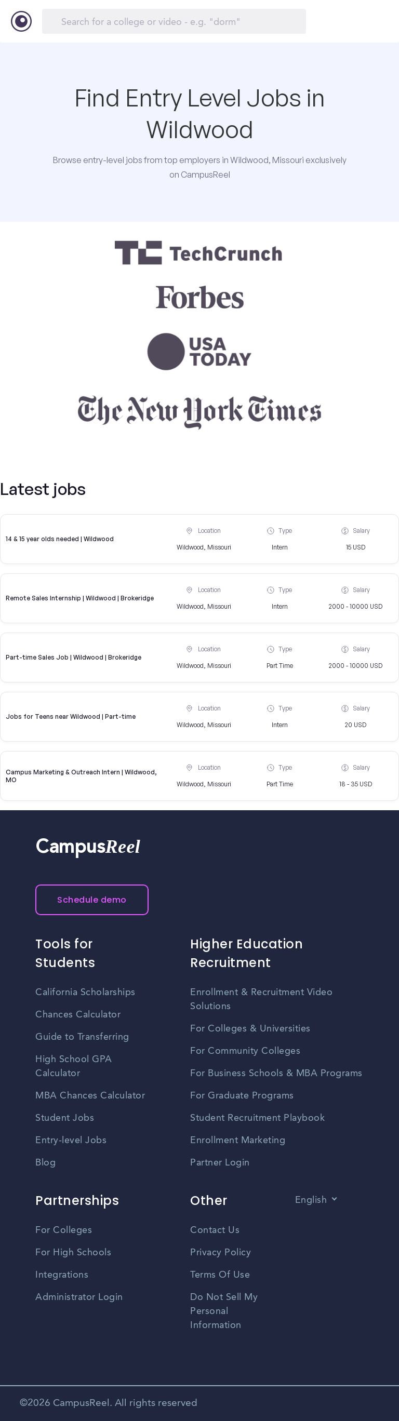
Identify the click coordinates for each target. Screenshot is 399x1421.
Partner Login (220, 1163)
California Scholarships (85, 992)
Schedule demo (92, 900)
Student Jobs (64, 1118)
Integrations (61, 1275)
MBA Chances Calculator (90, 1096)
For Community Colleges (245, 1051)
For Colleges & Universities (250, 1029)
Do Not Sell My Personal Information (224, 1311)
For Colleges (63, 1230)
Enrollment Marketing (237, 1140)
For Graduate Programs (242, 1096)
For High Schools (73, 1252)
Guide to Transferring (82, 1037)
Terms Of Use (220, 1275)
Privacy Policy (220, 1252)
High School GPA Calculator (73, 1066)
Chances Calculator (78, 1015)
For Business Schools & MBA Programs (276, 1073)
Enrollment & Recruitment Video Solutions (261, 999)
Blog (45, 1163)
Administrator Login (79, 1297)
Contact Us (215, 1230)
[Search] (174, 21)
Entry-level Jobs (71, 1140)
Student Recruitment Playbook (257, 1118)
